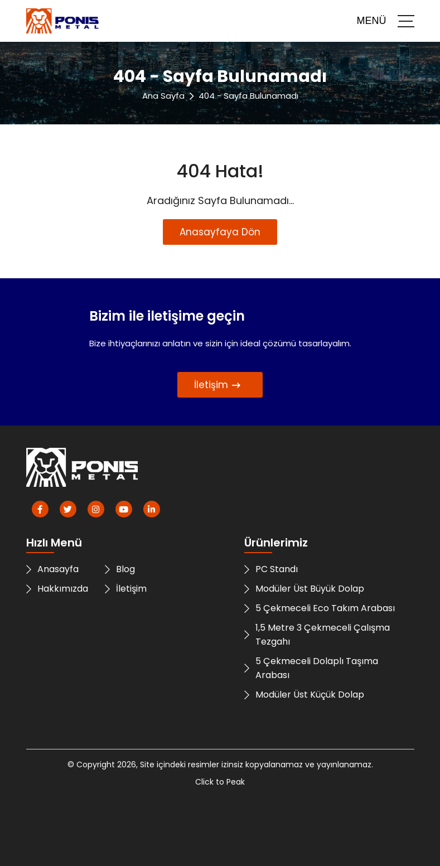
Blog (120, 569)
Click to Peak (220, 781)
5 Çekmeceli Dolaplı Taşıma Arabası (311, 668)
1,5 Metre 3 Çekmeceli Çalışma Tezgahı (317, 634)
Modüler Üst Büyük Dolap (304, 588)
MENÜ (385, 21)
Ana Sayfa (163, 95)
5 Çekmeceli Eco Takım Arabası (319, 608)
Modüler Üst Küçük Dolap (304, 694)
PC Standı (271, 569)
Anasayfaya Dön (220, 232)
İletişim (217, 384)
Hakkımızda (57, 588)
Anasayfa (52, 569)
